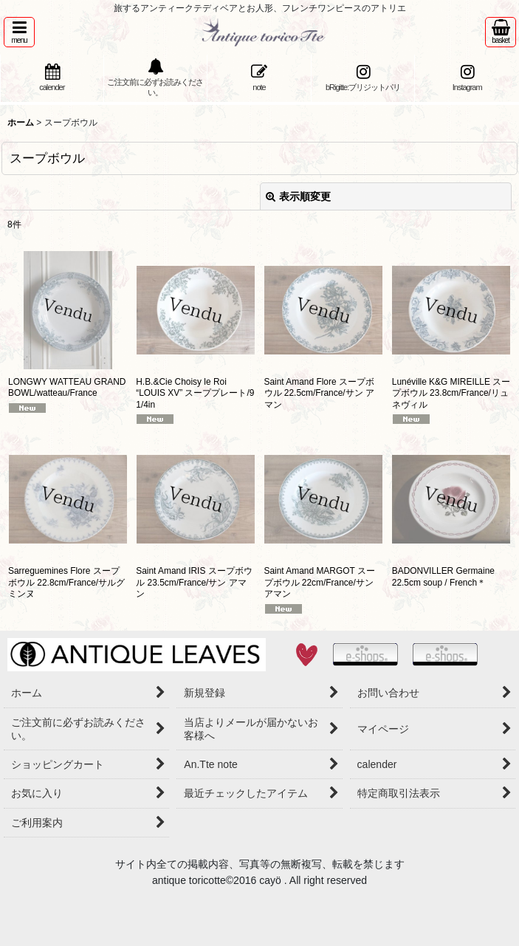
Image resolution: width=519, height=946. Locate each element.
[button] (19, 32)
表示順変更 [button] (298, 196)
